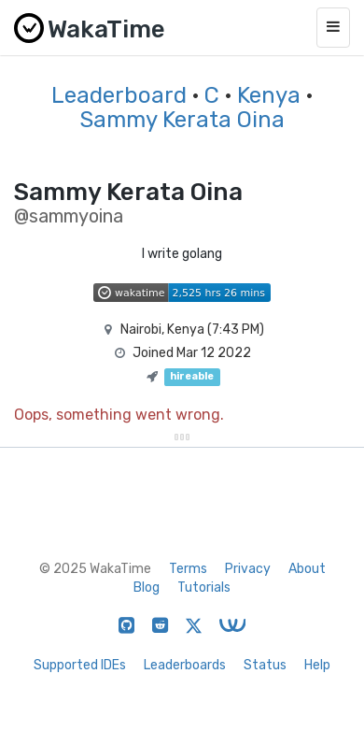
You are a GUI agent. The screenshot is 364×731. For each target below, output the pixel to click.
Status (265, 665)
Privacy (248, 569)
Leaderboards (185, 665)
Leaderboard (119, 95)
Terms (188, 569)
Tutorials (204, 587)
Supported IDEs (80, 665)
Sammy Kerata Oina (182, 120)
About (307, 569)
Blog (146, 587)
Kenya (269, 95)
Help (317, 665)
